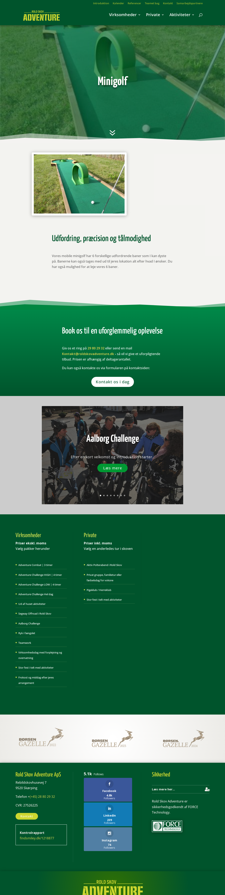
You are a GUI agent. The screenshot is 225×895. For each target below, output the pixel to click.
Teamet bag (152, 3)
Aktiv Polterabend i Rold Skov (104, 565)
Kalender (118, 3)
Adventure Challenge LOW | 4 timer (39, 584)
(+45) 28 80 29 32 (42, 796)
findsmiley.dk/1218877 (37, 838)
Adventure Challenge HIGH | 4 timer (40, 575)
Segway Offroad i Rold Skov (34, 613)
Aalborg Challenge (112, 439)
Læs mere (112, 468)
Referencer (134, 3)
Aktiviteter (179, 17)
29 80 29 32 (95, 348)
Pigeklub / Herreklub (99, 590)
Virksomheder (123, 17)
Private (153, 17)
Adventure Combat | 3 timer (35, 565)
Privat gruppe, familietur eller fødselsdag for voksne (104, 577)
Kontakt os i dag (112, 381)
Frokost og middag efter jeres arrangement (36, 680)
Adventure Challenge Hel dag (35, 594)
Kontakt (168, 3)
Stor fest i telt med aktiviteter (36, 667)
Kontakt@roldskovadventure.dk (88, 354)
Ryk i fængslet (26, 633)
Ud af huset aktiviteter (31, 604)
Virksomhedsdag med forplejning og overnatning (40, 655)
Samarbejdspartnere (190, 3)
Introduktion (101, 3)
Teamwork (24, 643)
